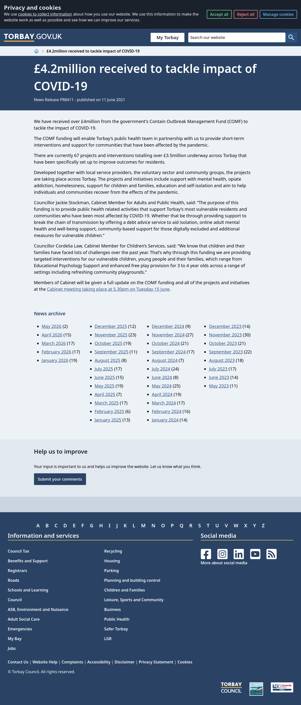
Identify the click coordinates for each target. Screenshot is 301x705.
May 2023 (219, 386)
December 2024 (168, 326)
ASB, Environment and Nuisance (38, 609)
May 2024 (162, 386)
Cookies (185, 662)
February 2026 (56, 352)
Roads (13, 580)
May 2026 (51, 326)
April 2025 (105, 394)
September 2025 (112, 352)
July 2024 (161, 369)
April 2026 (52, 335)
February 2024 (166, 411)
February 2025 (109, 411)
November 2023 (225, 335)
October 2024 (166, 343)
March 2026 (54, 343)
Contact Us (18, 662)
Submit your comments (60, 479)
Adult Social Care (24, 619)
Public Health (116, 619)
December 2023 (225, 326)
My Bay (14, 638)
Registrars (17, 570)
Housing (112, 561)
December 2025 (111, 326)
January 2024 (165, 420)
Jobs (12, 648)
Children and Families (124, 590)
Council (15, 599)
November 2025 (111, 335)
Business (112, 609)
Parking (111, 570)
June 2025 (105, 377)
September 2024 (169, 352)
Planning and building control (132, 580)
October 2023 (223, 343)
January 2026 (55, 360)
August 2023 (222, 360)
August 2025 (107, 360)
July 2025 (104, 369)
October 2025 (109, 343)
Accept (219, 14)
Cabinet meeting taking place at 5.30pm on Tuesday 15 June (108, 289)
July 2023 (218, 369)
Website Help (45, 662)
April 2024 (162, 394)
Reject (245, 14)
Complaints (72, 662)
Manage (278, 14)
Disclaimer (125, 662)
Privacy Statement (156, 662)
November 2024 (168, 335)
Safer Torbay (116, 629)
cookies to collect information (45, 14)
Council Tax (18, 551)
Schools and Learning (28, 590)
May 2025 (104, 386)
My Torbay (167, 37)
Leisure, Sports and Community (133, 599)
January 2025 (108, 420)
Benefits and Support (28, 561)
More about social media (224, 562)
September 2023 (226, 352)
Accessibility (98, 662)
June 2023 (219, 377)
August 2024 (165, 360)
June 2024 (162, 377)
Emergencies (20, 629)
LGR (108, 638)
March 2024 (164, 403)
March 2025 (107, 403)
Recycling (113, 551)
